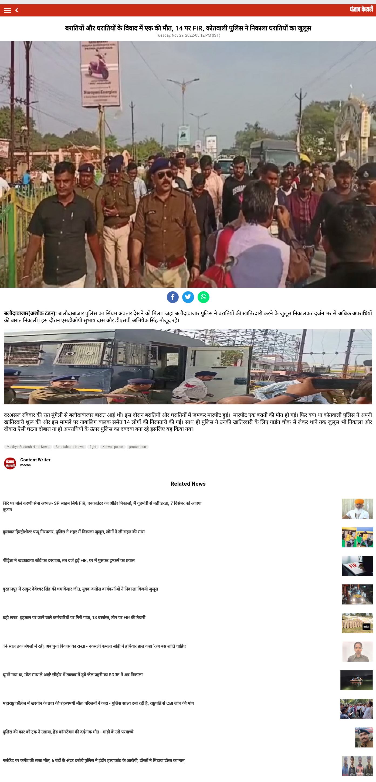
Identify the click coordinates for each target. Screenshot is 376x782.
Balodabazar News (70, 447)
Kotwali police (113, 447)
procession (137, 447)
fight (93, 447)
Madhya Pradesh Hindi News (28, 447)
